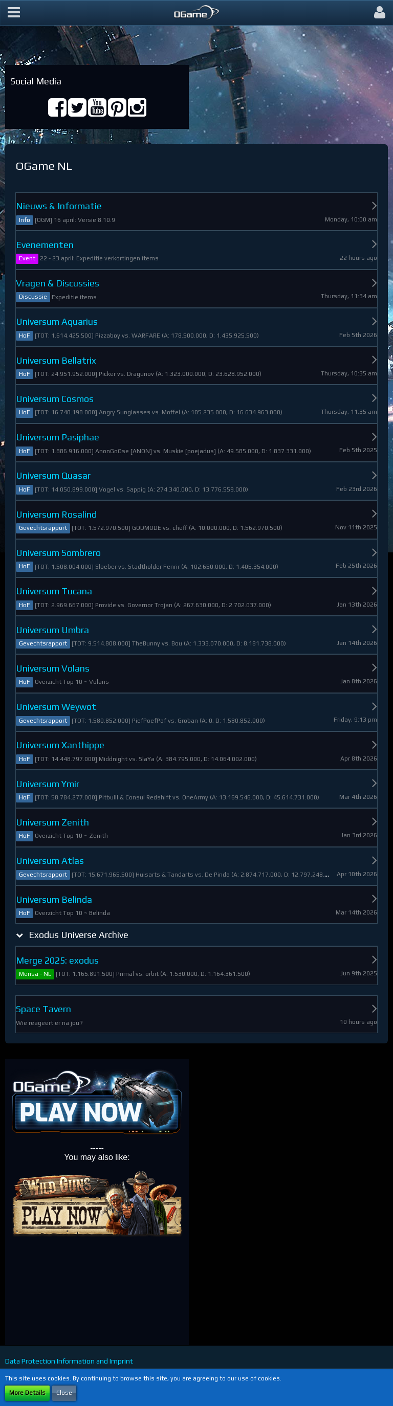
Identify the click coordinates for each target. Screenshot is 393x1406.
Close (64, 1392)
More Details (27, 1392)
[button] (14, 13)
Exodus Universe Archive (78, 934)
